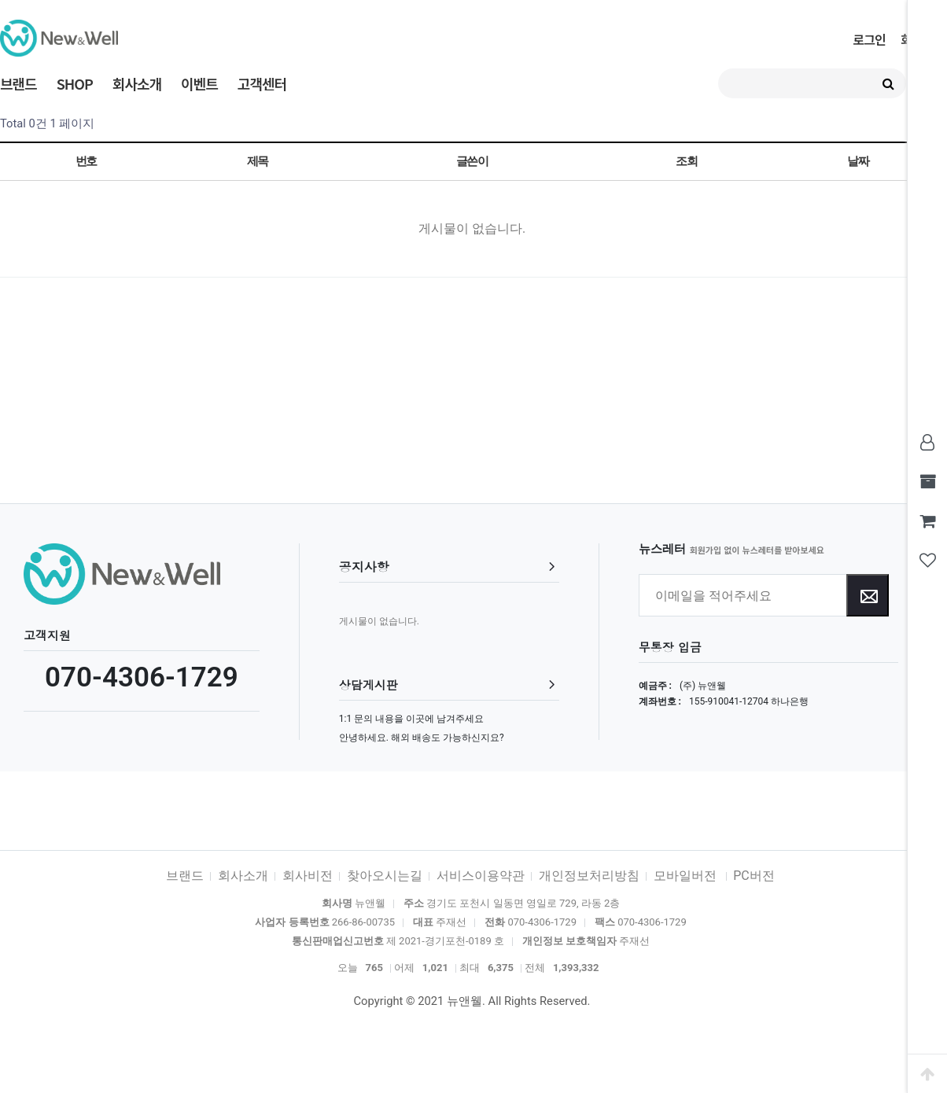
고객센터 (262, 83)
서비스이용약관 (481, 875)
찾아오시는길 (384, 875)
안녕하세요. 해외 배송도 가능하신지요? (421, 737)
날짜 (857, 161)
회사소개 (136, 83)
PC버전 (754, 875)
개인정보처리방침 (589, 875)
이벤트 (199, 83)
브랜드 (18, 83)
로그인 (869, 39)
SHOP (75, 83)
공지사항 (364, 567)
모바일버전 (687, 875)
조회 (686, 161)
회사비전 (307, 875)
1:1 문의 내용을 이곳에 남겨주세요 (411, 718)
